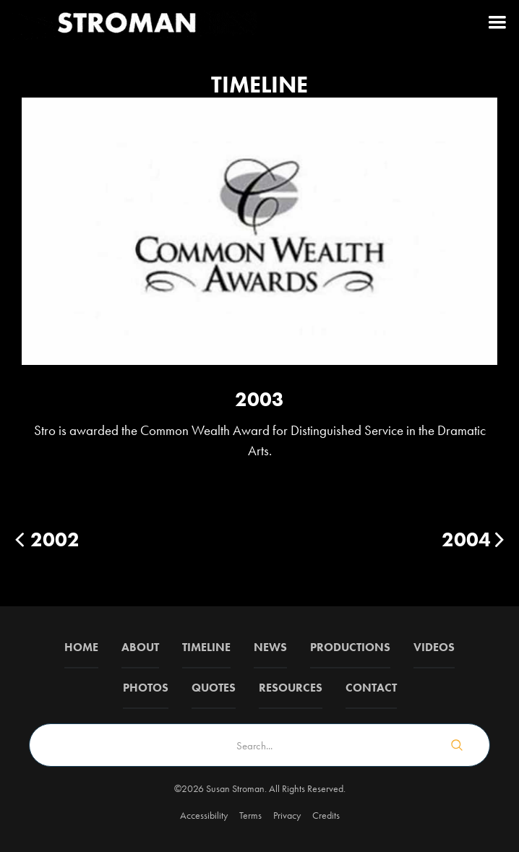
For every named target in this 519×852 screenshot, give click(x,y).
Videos (434, 647)
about (140, 647)
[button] (497, 21)
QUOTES (214, 687)
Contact (371, 687)
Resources (290, 687)
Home (81, 647)
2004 (466, 539)
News (270, 647)
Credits (326, 815)
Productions (350, 647)
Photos (145, 687)
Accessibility (204, 815)
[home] (130, 22)
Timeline (206, 647)
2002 (55, 539)
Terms (250, 815)
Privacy (287, 815)
